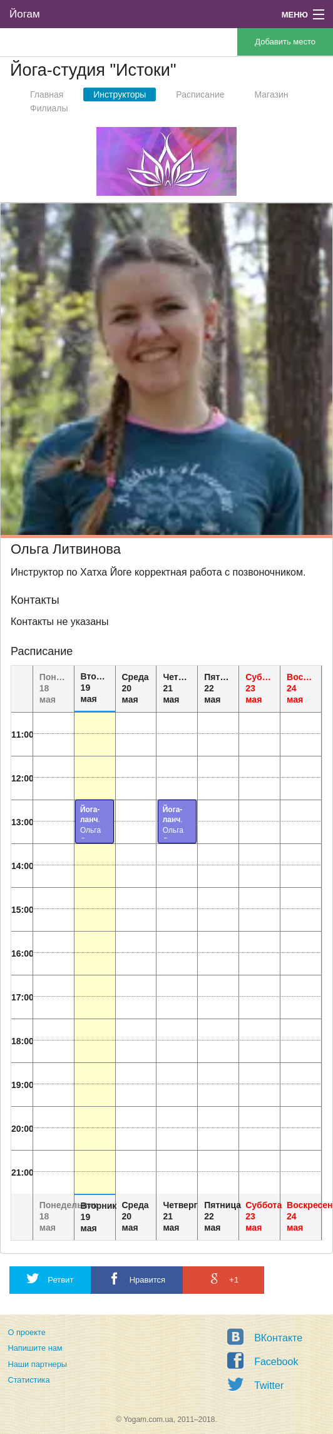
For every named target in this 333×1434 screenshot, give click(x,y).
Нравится (136, 1278)
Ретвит (50, 1278)
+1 (223, 1278)
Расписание (200, 94)
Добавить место (285, 41)
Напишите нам (35, 1348)
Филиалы (49, 108)
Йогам (24, 14)
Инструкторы (119, 94)
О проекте (26, 1332)
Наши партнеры (37, 1364)
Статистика (28, 1380)
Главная (46, 94)
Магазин (272, 94)
